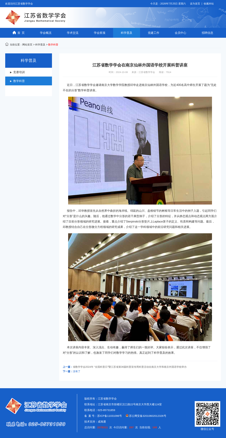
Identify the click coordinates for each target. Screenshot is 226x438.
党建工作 (153, 32)
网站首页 (27, 44)
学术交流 (72, 32)
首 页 (19, 32)
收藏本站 (209, 3)
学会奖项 (99, 32)
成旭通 (102, 421)
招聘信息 (207, 32)
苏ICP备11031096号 (109, 415)
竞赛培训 (19, 72)
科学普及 (126, 32)
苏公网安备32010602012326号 (147, 415)
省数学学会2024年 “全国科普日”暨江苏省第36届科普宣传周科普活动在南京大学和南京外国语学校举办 (130, 366)
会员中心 (180, 32)
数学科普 (19, 80)
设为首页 (195, 3)
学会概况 (45, 32)
